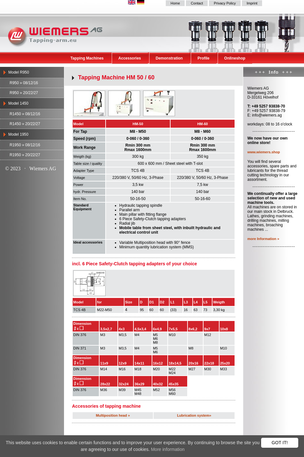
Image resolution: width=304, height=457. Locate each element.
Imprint (252, 3)
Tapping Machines (87, 58)
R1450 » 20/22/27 (25, 124)
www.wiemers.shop (263, 152)
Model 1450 (18, 103)
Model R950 (18, 72)
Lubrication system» (194, 415)
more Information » (263, 239)
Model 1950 (18, 134)
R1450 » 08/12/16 (25, 114)
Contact (197, 3)
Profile (203, 58)
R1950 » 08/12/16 (25, 145)
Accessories (129, 58)
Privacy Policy (225, 3)
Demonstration (169, 58)
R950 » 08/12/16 (24, 83)
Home (175, 3)
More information (168, 449)
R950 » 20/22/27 (24, 93)
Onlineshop (234, 58)
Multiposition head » (113, 415)
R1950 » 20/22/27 (25, 155)
